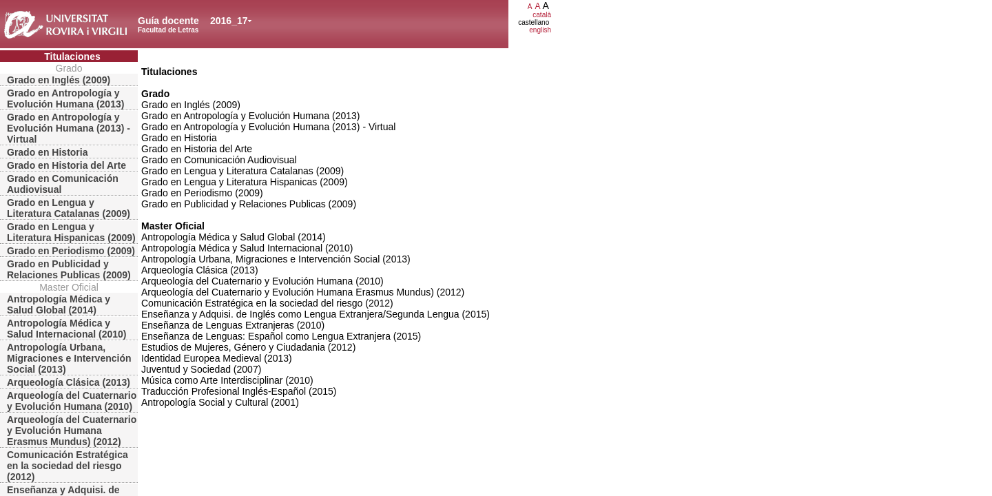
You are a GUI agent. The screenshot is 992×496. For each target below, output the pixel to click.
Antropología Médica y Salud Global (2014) (58, 304)
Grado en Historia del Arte (66, 165)
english (540, 30)
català (542, 15)
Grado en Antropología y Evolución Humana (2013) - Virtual (68, 128)
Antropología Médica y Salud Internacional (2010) (67, 329)
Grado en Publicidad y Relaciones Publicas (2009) (69, 269)
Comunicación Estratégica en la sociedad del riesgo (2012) (67, 465)
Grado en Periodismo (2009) (71, 250)
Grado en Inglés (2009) (58, 79)
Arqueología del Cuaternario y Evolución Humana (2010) (71, 401)
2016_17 (229, 20)
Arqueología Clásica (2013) (68, 382)
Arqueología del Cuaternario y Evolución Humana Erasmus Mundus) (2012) (71, 430)
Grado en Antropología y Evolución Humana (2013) (65, 98)
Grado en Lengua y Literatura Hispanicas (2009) (71, 232)
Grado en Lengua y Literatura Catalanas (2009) (68, 208)
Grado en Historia (47, 152)
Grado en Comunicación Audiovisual (62, 184)
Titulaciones (72, 56)
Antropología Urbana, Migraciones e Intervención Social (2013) (69, 358)
